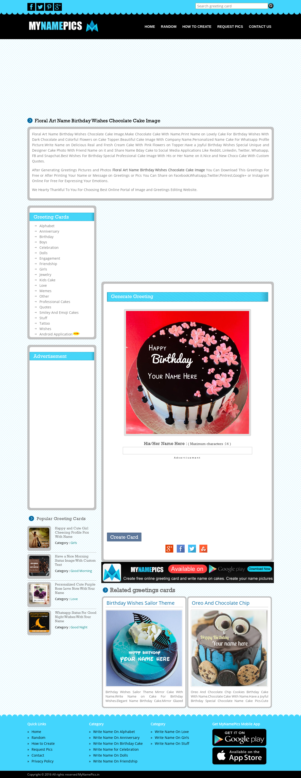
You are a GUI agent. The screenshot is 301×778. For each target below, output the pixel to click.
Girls (43, 269)
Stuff (43, 318)
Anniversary (49, 231)
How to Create (197, 27)
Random (169, 27)
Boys (43, 242)
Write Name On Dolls (110, 755)
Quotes (45, 307)
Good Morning (81, 571)
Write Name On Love (172, 731)
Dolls (43, 253)
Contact (38, 755)
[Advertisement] (150, 81)
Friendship (48, 263)
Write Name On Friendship (115, 761)
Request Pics (230, 27)
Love (43, 285)
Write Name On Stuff (172, 743)
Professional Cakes (54, 301)
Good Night (79, 627)
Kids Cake (47, 280)
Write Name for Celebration (116, 749)
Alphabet (46, 225)
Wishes (45, 328)
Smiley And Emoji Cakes (59, 312)
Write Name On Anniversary (116, 737)
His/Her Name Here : (187, 443)
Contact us (260, 27)
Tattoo (44, 323)
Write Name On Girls (172, 737)
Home (150, 27)
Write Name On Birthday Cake (118, 743)
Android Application (59, 334)
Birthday (46, 236)
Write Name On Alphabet (114, 731)
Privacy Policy (42, 761)
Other (44, 296)
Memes (45, 290)
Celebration (49, 247)
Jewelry (45, 274)
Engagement (49, 258)
